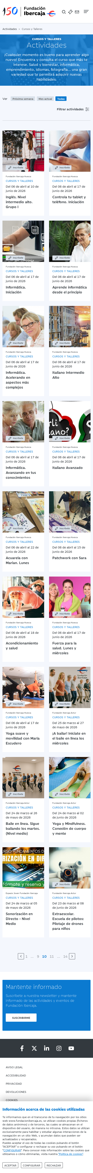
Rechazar (54, 1165)
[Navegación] (86, 11)
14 (65, 956)
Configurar (31, 1165)
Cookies (12, 1100)
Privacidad (14, 1083)
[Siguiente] (72, 956)
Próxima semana (23, 98)
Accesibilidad (16, 1075)
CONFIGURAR (12, 1150)
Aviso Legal (14, 1067)
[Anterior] (21, 956)
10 (44, 956)
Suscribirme (21, 1017)
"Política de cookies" (70, 1154)
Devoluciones (16, 1091)
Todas (61, 98)
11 (52, 956)
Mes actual (45, 98)
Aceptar (10, 1165)
